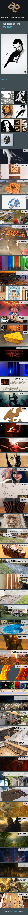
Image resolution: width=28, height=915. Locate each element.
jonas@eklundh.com (14, 911)
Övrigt (23, 17)
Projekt (18, 17)
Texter (11, 17)
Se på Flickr (4, 79)
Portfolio (4, 17)
